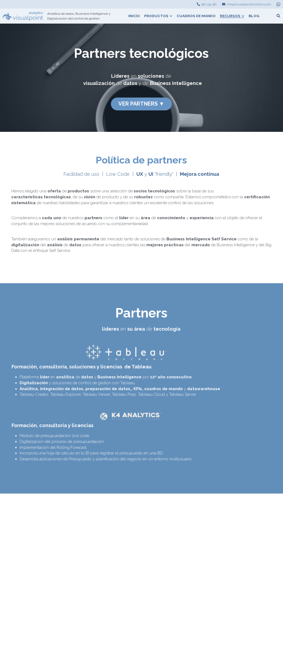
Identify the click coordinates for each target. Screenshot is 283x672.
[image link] (23, 15)
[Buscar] (278, 16)
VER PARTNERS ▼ (141, 102)
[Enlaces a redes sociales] (278, 4)
